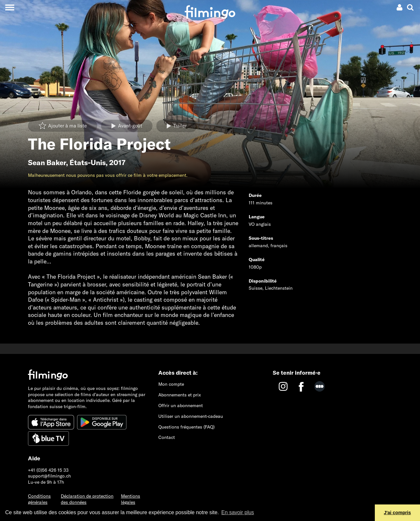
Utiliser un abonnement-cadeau (190, 416)
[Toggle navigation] (9, 7)
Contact (166, 437)
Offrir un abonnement (180, 405)
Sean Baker (47, 162)
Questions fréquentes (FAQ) (186, 427)
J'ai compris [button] (397, 512)
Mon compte (171, 384)
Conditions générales (39, 499)
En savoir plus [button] (237, 512)
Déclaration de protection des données (87, 499)
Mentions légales (130, 499)
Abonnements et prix (179, 395)
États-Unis (88, 162)
